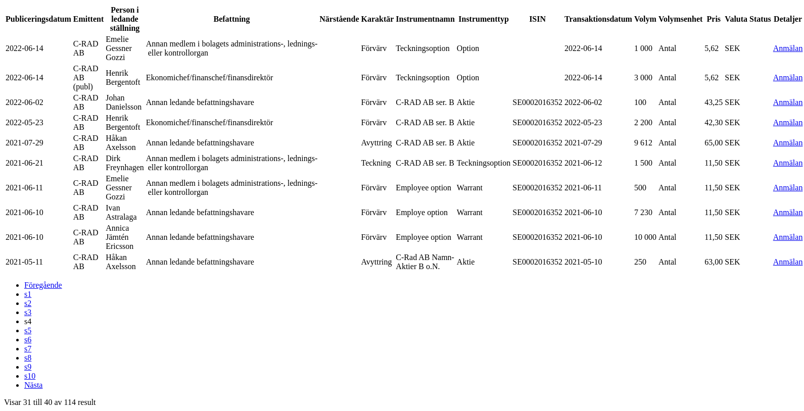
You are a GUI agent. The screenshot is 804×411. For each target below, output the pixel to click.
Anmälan (788, 48)
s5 (27, 330)
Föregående (43, 285)
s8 (27, 357)
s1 (27, 294)
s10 (29, 376)
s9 (27, 367)
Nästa (33, 385)
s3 (27, 312)
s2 (27, 303)
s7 (27, 348)
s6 (27, 339)
